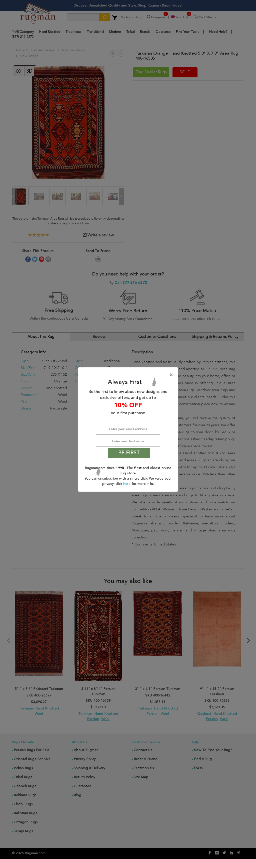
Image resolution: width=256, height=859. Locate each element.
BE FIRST (129, 453)
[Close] (129, 374)
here (127, 484)
